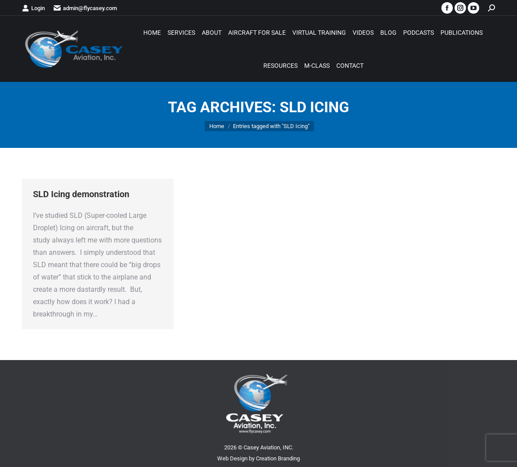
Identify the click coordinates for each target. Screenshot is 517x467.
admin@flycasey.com (85, 8)
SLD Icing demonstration (81, 194)
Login (33, 8)
